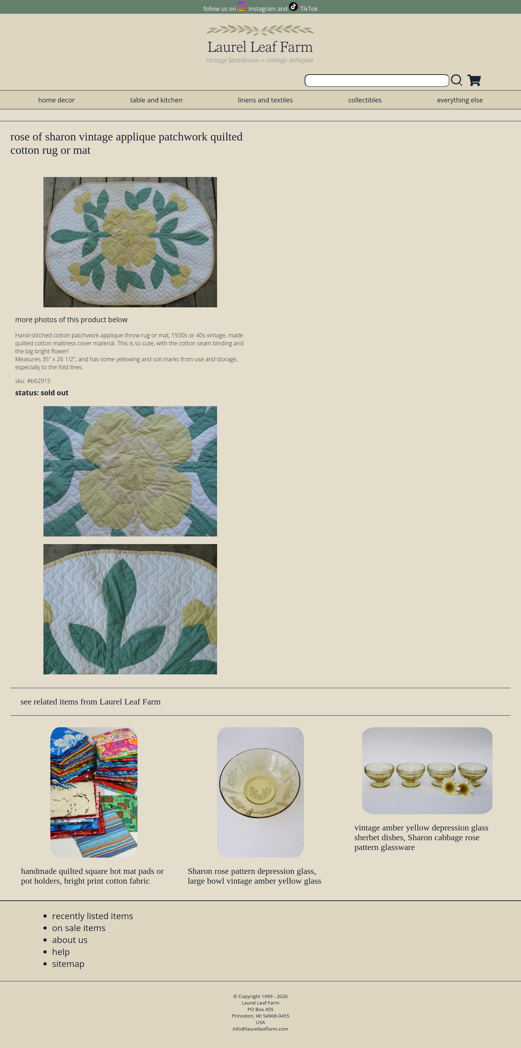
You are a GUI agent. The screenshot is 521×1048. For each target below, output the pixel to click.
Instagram (262, 9)
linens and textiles (265, 100)
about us (70, 940)
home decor (56, 100)
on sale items (79, 928)
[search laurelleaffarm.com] (458, 80)
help (61, 951)
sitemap (68, 963)
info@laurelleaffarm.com (260, 1029)
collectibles (364, 100)
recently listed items (92, 916)
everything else (460, 100)
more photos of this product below (71, 319)
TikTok (309, 9)
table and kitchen (156, 100)
